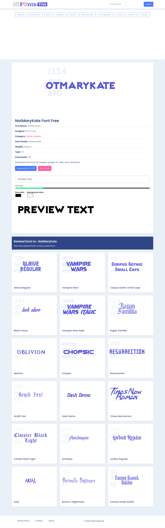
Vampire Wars (70, 287)
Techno (144, 15)
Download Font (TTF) (26, 168)
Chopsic (66, 373)
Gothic (131, 15)
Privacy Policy (23, 521)
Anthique (67, 459)
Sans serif (36, 15)
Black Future (21, 330)
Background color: (35, 192)
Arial (16, 501)
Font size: (19, 185)
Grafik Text (20, 416)
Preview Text (82, 212)
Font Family (45, 168)
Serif (48, 15)
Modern (37, 136)
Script (73, 15)
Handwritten (87, 15)
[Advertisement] (88, 38)
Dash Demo (68, 416)
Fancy (120, 15)
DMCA (51, 521)
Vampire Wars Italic (73, 330)
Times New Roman (120, 416)
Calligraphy (105, 15)
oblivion (18, 373)
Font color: (20, 192)
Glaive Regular (22, 287)
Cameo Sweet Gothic (122, 501)
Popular (21, 15)
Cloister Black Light (24, 459)
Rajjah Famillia (118, 330)
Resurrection (117, 373)
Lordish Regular (119, 459)
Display (60, 15)
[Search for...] (126, 4)
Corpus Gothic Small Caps (125, 287)
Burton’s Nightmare (73, 501)
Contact (39, 521)
